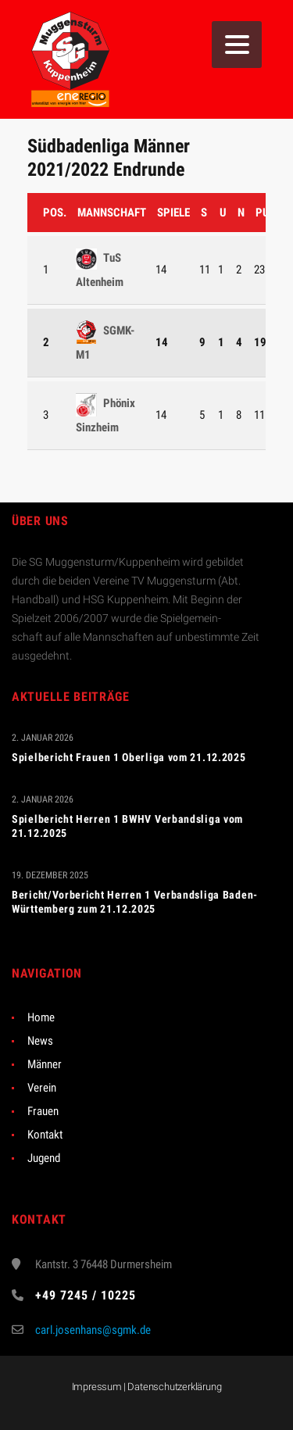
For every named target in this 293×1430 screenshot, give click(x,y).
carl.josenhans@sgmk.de (93, 1330)
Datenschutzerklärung (174, 1386)
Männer (44, 1064)
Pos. (54, 213)
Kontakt (45, 1135)
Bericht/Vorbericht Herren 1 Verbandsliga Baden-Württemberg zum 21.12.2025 (135, 901)
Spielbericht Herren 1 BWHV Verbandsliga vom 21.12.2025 (127, 826)
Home (41, 1017)
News (40, 1041)
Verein (41, 1088)
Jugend (43, 1158)
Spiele (173, 213)
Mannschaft (111, 213)
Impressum (97, 1386)
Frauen (43, 1111)
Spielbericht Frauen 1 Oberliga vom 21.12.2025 (129, 757)
